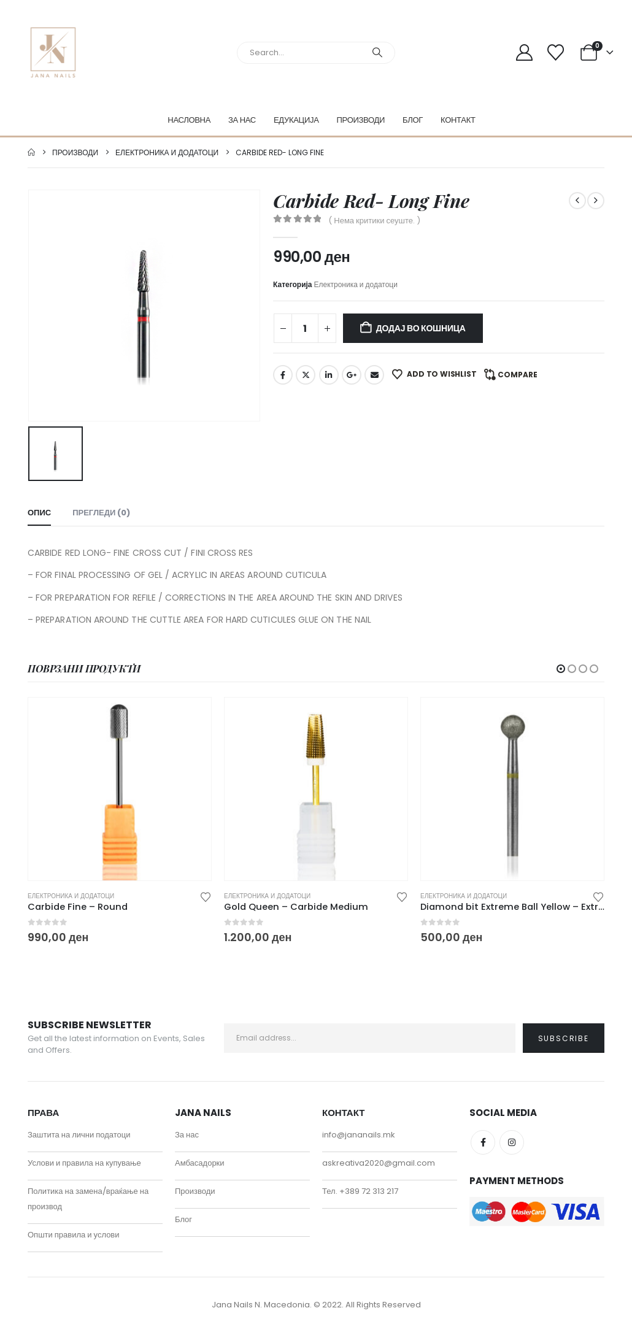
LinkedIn (329, 375)
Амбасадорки (200, 1166)
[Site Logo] (53, 52)
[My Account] (524, 52)
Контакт (458, 120)
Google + (351, 375)
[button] (560, 668)
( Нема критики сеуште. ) (374, 220)
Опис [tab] (39, 512)
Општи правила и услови (74, 1238)
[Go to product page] (119, 789)
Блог (413, 120)
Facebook (283, 375)
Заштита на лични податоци (79, 1138)
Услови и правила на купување (84, 1166)
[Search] (377, 52)
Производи (361, 120)
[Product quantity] (304, 328)
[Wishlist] (555, 52)
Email (374, 375)
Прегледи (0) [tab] (101, 512)
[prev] (577, 200)
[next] (595, 200)
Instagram (511, 1145)
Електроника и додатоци (356, 284)
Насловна (189, 120)
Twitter (305, 375)
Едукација (296, 120)
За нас (242, 120)
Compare (518, 374)
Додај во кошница (421, 328)
